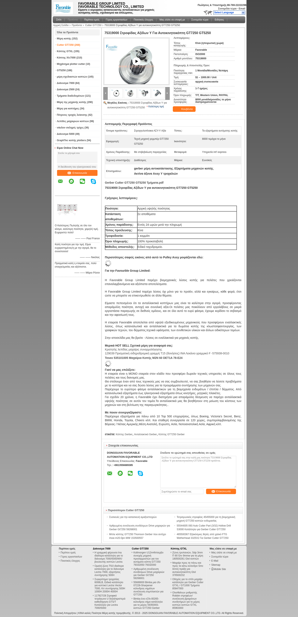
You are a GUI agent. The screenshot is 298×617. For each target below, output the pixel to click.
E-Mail (214, 560)
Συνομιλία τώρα (227, 8)
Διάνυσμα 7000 (65, 83)
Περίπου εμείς (91, 19)
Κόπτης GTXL (65, 51)
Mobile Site (218, 569)
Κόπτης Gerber (124, 434)
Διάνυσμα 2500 (65, 89)
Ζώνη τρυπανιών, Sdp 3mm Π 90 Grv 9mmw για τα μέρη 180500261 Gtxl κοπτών (187, 555)
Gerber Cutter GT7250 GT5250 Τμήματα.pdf (134, 182)
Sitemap (215, 564)
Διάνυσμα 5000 (65, 134)
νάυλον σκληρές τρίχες (70, 127)
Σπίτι (58, 19)
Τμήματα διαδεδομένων (70, 95)
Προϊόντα (73, 19)
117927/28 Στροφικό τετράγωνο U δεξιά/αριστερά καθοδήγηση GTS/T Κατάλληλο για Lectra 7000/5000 (110, 601)
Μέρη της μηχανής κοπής (71, 102)
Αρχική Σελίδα (61, 25)
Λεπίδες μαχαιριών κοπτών (73, 121)
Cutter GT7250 (93, 25)
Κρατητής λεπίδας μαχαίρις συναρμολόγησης (133, 349)
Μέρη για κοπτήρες (68, 108)
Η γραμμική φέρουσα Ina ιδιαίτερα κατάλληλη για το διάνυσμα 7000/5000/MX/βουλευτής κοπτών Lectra (109, 557)
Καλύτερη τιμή (156, 106)
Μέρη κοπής (64, 38)
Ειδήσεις (219, 19)
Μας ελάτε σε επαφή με (172, 19)
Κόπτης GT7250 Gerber (171, 434)
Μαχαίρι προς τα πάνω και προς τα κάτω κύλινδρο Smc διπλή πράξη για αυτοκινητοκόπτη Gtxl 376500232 (187, 569)
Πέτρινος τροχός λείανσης (72, 114)
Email (242, 8)
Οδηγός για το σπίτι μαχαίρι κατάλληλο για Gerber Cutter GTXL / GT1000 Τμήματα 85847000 (187, 584)
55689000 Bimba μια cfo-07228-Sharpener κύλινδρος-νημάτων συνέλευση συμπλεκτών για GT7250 (148, 588)
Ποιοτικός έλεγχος (143, 19)
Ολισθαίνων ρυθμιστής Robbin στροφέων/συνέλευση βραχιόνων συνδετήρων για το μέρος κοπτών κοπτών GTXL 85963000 (186, 600)
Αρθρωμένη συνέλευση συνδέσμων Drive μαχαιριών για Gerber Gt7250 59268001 (148, 574)
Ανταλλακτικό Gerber (145, 434)
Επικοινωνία (77, 172)
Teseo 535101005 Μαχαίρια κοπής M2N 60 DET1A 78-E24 (143, 357)
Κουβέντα (185, 109)
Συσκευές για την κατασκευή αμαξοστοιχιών (133, 517)
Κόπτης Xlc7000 (66, 57)
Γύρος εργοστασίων (116, 19)
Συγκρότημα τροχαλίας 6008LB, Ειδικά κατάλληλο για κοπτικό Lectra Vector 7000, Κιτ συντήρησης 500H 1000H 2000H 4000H (110, 585)
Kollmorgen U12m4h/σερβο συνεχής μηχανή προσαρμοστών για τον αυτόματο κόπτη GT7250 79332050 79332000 (148, 558)
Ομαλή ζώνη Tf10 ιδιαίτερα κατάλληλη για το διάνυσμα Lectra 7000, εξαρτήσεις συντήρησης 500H (109, 570)
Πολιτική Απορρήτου (65, 613)
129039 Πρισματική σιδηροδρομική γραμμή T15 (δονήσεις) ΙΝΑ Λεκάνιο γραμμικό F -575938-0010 (167, 353)
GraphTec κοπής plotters (71, 140)
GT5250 (61, 70)
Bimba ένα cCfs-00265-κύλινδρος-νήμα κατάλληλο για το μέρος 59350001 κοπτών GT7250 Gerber (148, 603)
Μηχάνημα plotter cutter (71, 64)
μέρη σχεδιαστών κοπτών (72, 76)
